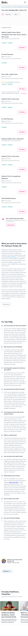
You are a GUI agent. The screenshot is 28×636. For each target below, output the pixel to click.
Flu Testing (25, 7)
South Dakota (18, 7)
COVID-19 (14, 264)
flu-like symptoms (11, 257)
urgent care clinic (13, 482)
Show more (24, 93)
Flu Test (12, 7)
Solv (2, 7)
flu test (4, 249)
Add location (10, 225)
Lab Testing (7, 7)
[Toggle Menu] (24, 2)
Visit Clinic (22, 47)
